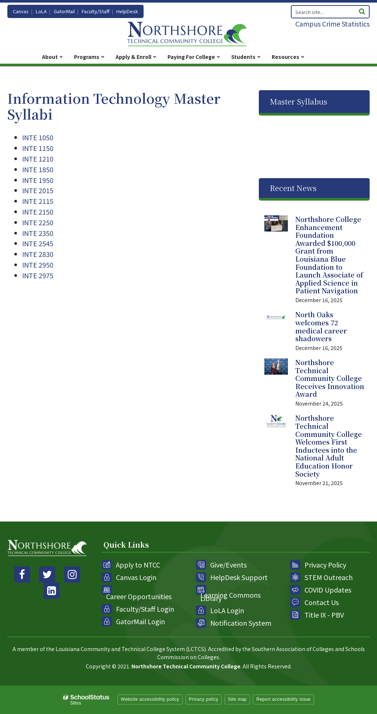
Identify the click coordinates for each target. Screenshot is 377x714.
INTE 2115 (37, 201)
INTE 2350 (37, 233)
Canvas (21, 11)
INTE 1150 (37, 148)
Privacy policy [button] (203, 699)
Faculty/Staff (95, 11)
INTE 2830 (37, 254)
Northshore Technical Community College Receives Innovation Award (329, 378)
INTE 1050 (37, 137)
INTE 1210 (37, 158)
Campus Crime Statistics (332, 23)
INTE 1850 (37, 169)
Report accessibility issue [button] (283, 699)
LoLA (41, 11)
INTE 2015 (37, 190)
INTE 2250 (37, 222)
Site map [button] (237, 699)
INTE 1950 (37, 180)
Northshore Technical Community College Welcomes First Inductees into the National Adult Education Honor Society (328, 445)
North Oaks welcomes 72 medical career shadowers (321, 326)
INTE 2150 (37, 211)
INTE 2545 (37, 243)
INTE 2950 (37, 264)
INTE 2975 (37, 275)
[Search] (362, 10)
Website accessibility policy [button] (150, 699)
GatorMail (64, 11)
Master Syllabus (298, 101)
